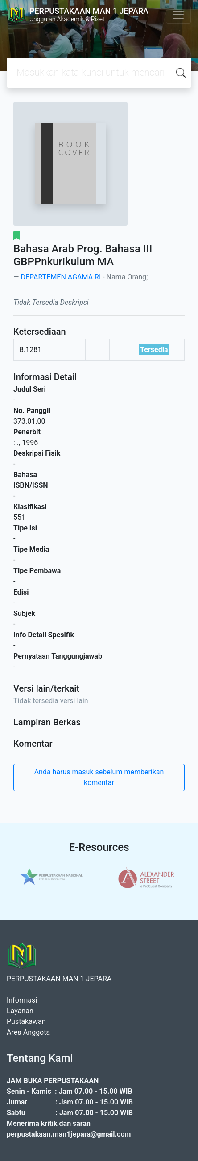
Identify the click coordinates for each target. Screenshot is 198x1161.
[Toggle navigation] (178, 15)
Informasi (22, 1000)
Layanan (20, 1011)
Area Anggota (28, 1032)
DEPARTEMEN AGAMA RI (61, 277)
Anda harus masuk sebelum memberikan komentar (99, 777)
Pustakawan (26, 1021)
